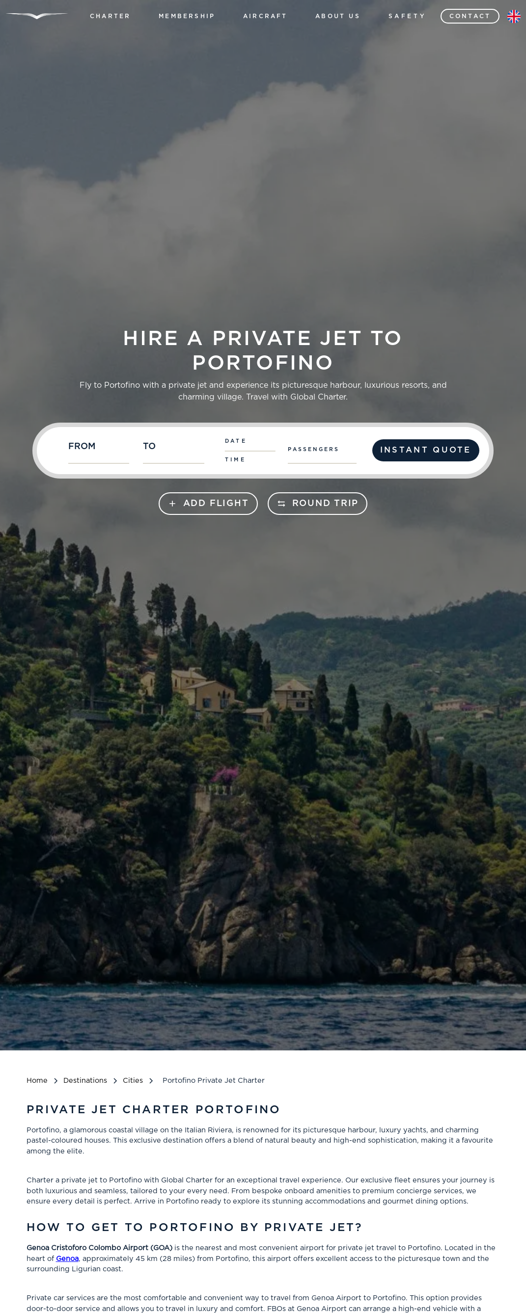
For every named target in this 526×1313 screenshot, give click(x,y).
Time (235, 459)
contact (470, 16)
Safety (407, 16)
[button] (110, 16)
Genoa (67, 1258)
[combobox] (101, 451)
